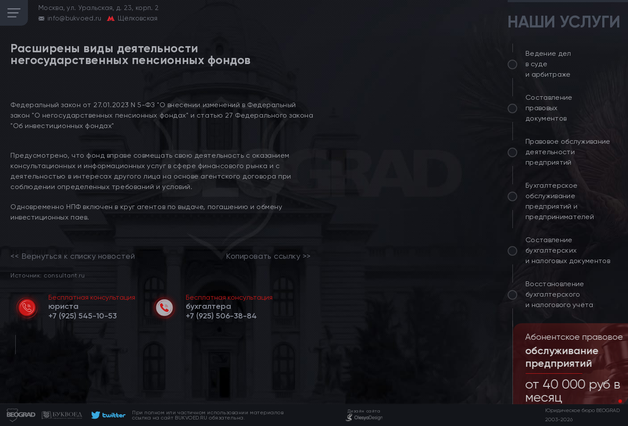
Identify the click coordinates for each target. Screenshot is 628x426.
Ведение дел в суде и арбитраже (548, 63)
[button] (613, 401)
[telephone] (82, 316)
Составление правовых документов (549, 107)
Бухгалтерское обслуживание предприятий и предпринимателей (560, 201)
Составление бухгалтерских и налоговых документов (568, 250)
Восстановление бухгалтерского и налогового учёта (560, 294)
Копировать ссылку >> (268, 256)
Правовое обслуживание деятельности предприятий (568, 151)
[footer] (107, 415)
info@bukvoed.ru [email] (75, 18)
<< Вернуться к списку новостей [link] (72, 256)
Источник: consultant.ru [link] (47, 275)
